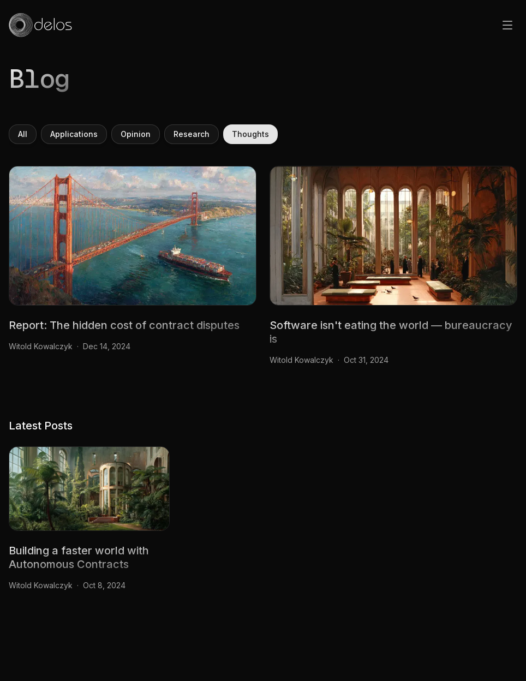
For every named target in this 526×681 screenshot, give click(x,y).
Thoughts (250, 134)
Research (192, 134)
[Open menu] (507, 25)
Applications (74, 134)
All (22, 134)
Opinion (136, 134)
